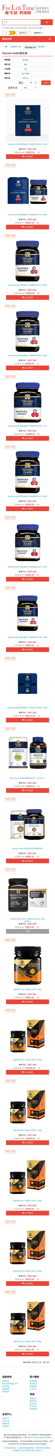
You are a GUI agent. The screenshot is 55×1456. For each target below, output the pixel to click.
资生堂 (34, 28)
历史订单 (5, 1421)
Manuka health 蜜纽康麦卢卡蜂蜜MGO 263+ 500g (27, 637)
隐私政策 (5, 1389)
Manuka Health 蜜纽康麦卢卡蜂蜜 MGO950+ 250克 (27, 708)
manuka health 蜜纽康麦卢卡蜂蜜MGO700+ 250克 (27, 215)
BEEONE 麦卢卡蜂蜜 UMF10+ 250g (27, 1271)
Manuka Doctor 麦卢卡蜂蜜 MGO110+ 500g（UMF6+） (27, 920)
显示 (21, 83)
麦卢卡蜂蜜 (25, 73)
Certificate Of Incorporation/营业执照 (37, 1437)
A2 (3, 28)
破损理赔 (33, 1381)
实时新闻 (33, 1409)
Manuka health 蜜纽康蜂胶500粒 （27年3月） (27, 778)
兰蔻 (29, 28)
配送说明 (33, 1386)
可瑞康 (17, 28)
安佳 (12, 28)
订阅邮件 (5, 1426)
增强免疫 (25, 60)
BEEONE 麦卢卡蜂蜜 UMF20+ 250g (27, 1130)
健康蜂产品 (16, 46)
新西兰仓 (25, 78)
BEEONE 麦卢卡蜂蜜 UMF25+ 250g (27, 1060)
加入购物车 (27, 156)
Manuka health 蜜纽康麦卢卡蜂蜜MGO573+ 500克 (27, 285)
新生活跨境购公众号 (10, 1384)
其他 (25, 69)
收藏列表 (5, 1424)
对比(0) (46, 83)
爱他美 (7, 28)
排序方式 (12, 88)
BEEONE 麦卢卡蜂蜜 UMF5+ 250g (27, 1342)
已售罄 (27, 931)
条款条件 (5, 1392)
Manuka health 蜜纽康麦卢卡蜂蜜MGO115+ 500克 (27, 496)
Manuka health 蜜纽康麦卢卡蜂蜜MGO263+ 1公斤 (27, 426)
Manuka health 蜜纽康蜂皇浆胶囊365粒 (27, 849)
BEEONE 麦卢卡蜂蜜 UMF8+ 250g (27, 989)
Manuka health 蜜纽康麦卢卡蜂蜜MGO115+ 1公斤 (27, 567)
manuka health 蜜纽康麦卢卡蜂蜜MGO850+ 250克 (27, 144)
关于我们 (33, 1406)
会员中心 (5, 1418)
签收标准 (33, 1384)
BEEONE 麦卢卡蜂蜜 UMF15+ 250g (27, 1201)
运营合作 (33, 1404)
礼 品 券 (33, 1389)
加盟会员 (33, 1398)
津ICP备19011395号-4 (33, 1451)
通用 (25, 64)
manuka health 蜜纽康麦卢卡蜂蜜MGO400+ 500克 (27, 356)
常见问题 (5, 1386)
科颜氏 (40, 28)
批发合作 (33, 1401)
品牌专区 (5, 1381)
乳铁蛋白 (23, 28)
